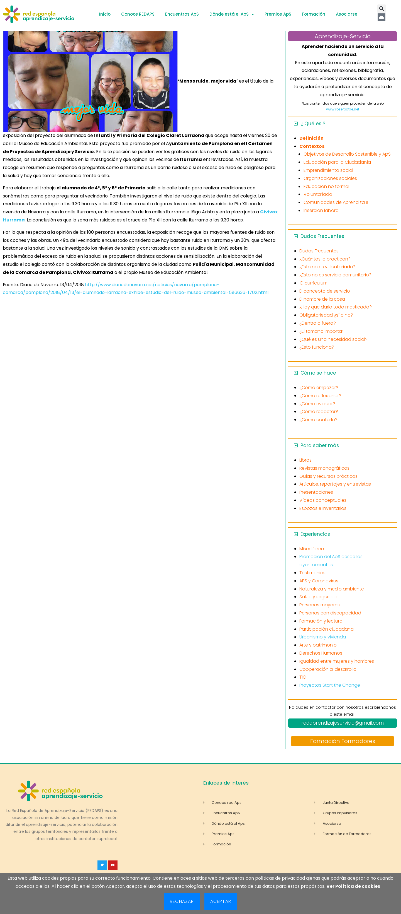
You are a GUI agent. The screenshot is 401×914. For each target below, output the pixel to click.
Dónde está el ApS (231, 14)
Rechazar (182, 901)
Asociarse (346, 14)
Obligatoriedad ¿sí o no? (326, 315)
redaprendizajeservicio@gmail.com (342, 723)
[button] (381, 8)
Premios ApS (278, 14)
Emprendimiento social (328, 170)
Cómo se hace (318, 373)
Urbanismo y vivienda (322, 637)
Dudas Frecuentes (322, 236)
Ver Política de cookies (353, 886)
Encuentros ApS (182, 14)
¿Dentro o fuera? (317, 323)
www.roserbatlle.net (342, 109)
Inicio (105, 14)
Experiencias (315, 534)
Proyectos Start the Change (329, 685)
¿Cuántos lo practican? (325, 259)
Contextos (311, 146)
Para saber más (319, 445)
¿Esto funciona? (316, 347)
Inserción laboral (321, 210)
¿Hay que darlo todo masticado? (335, 307)
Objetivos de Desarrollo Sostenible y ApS (347, 154)
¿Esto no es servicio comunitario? (335, 275)
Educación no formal (326, 186)
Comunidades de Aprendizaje (336, 202)
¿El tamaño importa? (321, 331)
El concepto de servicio (324, 291)
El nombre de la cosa (322, 299)
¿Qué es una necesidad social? (333, 339)
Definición (311, 138)
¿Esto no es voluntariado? (327, 267)
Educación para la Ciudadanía (337, 162)
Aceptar (220, 901)
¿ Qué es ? (312, 123)
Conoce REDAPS (138, 14)
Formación (313, 14)
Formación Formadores (342, 741)
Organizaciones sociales (330, 178)
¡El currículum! (314, 283)
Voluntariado (318, 194)
